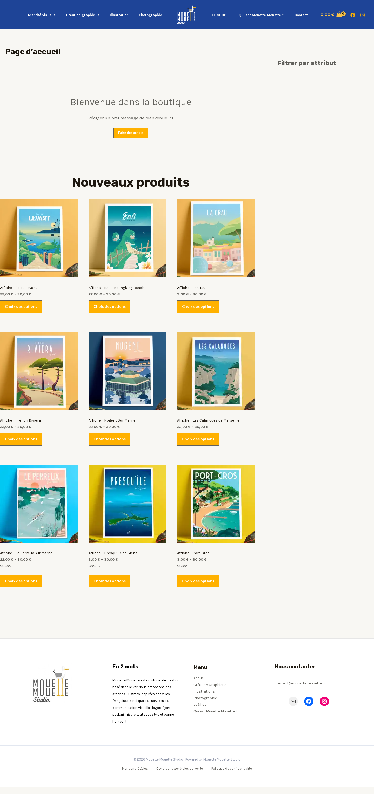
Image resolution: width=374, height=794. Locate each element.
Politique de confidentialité (230, 775)
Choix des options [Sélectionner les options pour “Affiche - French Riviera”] (22, 443)
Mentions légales (136, 775)
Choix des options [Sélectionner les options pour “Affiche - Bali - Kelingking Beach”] (111, 308)
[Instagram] (362, 15)
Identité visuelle (52, 15)
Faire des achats (131, 133)
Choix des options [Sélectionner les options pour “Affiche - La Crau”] (199, 308)
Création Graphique (209, 691)
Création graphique (90, 15)
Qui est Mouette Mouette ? (256, 15)
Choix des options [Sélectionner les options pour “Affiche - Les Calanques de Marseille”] (199, 443)
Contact (293, 15)
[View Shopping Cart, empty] (322, 14)
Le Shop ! (200, 711)
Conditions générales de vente (179, 775)
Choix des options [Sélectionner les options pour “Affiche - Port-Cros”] (199, 587)
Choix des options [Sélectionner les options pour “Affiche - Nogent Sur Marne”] (111, 443)
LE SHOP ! (218, 15)
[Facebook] (352, 15)
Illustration (124, 15)
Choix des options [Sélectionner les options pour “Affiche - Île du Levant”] (22, 308)
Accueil (199, 685)
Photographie (152, 15)
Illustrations (204, 698)
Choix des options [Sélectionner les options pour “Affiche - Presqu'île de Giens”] (111, 587)
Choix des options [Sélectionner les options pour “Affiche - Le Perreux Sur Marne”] (22, 587)
